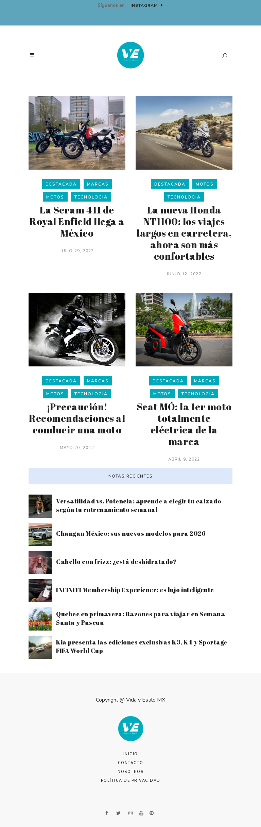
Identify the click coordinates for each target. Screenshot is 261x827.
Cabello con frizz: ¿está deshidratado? (116, 561)
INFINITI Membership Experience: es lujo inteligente (135, 590)
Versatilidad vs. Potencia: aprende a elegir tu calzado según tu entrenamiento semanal (138, 505)
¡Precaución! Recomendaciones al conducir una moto (77, 418)
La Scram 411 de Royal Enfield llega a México (77, 221)
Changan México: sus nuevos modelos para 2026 (131, 533)
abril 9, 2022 (184, 459)
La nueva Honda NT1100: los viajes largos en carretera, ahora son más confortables (184, 232)
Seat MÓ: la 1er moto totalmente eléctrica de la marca (184, 424)
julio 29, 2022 (77, 251)
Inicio (130, 754)
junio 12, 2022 (184, 274)
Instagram (146, 5)
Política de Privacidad (130, 780)
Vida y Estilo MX (145, 700)
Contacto (130, 762)
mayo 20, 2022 (77, 447)
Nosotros (130, 771)
